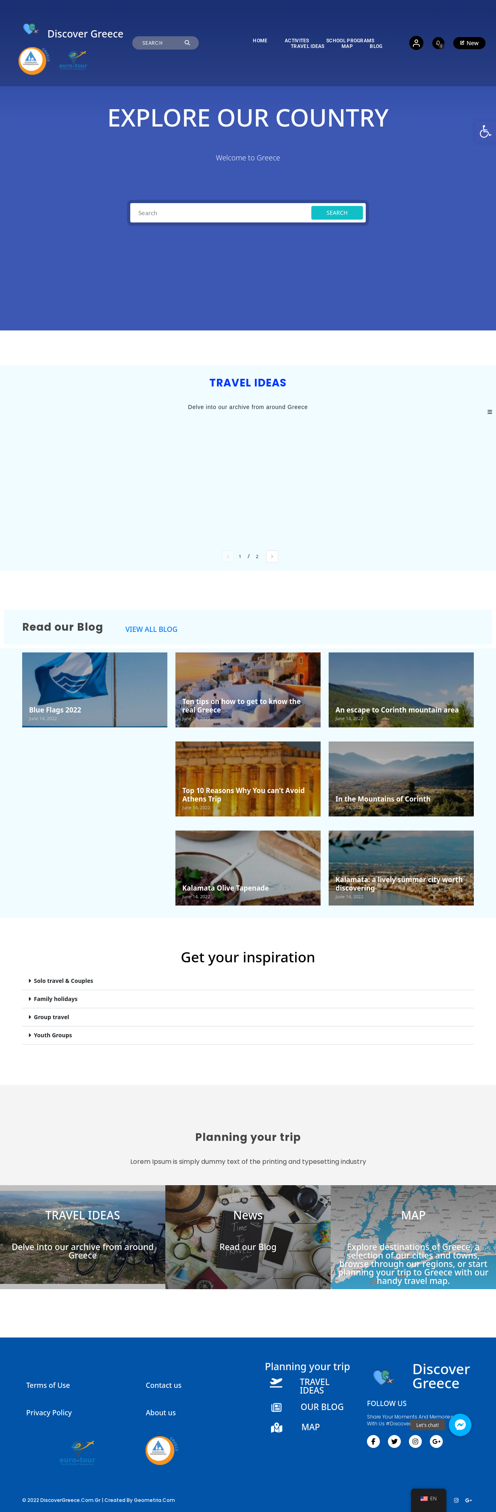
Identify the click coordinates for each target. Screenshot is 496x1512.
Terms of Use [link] (48, 1385)
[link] (485, 131)
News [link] (248, 1215)
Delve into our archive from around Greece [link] (83, 1251)
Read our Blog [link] (247, 1246)
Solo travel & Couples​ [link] (63, 980)
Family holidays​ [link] (55, 999)
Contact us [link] (163, 1385)
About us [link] (161, 1412)
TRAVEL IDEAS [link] (82, 1215)
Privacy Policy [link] (49, 1412)
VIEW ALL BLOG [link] (151, 629)
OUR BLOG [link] (322, 1406)
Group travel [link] (51, 1017)
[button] (248, 981)
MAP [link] (413, 1215)
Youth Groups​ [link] (53, 1035)
